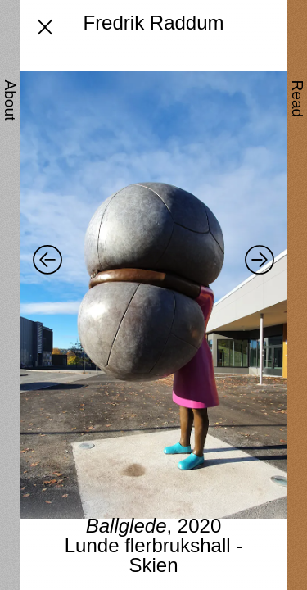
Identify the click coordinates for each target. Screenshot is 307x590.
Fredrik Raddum (153, 22)
